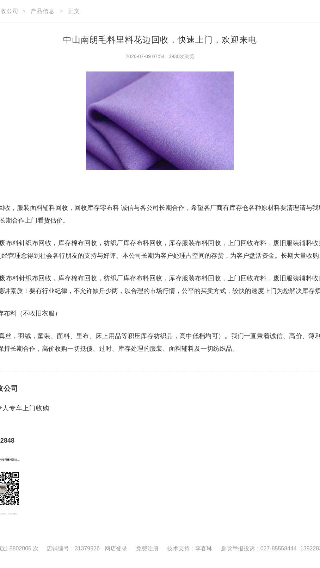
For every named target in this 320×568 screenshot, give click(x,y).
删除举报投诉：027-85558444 (259, 548)
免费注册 (147, 548)
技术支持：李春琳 (189, 548)
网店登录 (116, 548)
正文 (74, 11)
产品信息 (43, 11)
